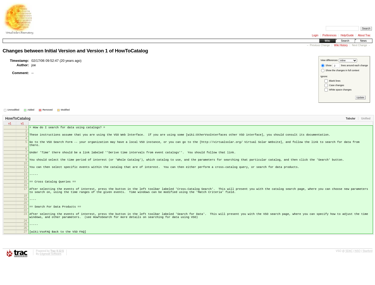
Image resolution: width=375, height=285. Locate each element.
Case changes (336, 85)
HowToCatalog (131, 50)
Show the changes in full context (340, 70)
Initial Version (60, 50)
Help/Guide (347, 35)
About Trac (364, 35)
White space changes (340, 89)
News (363, 40)
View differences (329, 60)
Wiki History (341, 45)
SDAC (349, 275)
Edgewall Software (50, 278)
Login (315, 35)
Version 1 (97, 50)
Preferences (329, 35)
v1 (9, 123)
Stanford (367, 275)
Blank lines (335, 81)
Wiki (327, 40)
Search (345, 40)
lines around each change (350, 65)
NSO (357, 275)
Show (326, 65)
